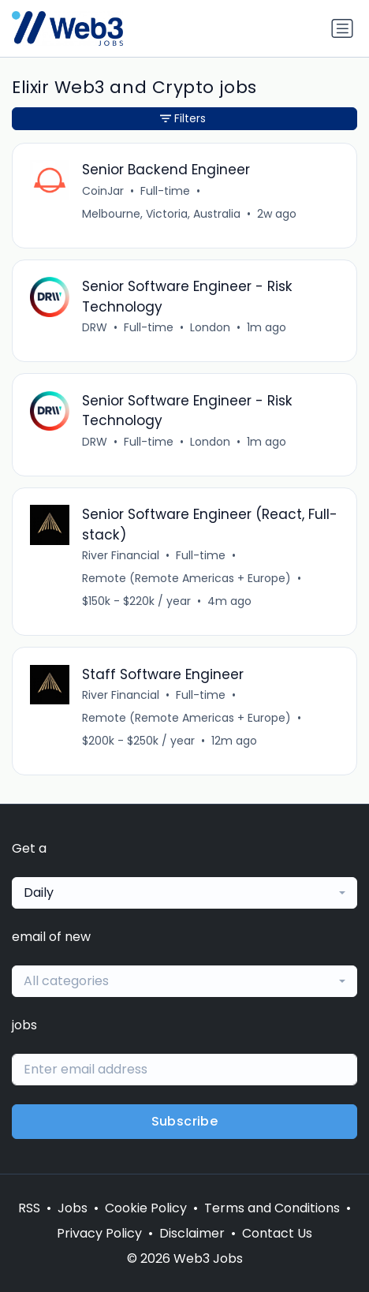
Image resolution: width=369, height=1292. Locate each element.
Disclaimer (192, 1233)
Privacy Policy (99, 1233)
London (210, 327)
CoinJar (103, 191)
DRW (94, 327)
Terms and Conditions (272, 1208)
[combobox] (184, 893)
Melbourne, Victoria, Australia (161, 214)
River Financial (120, 555)
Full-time (165, 191)
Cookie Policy (146, 1208)
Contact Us (277, 1233)
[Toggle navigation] (342, 28)
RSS (29, 1208)
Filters (183, 118)
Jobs (73, 1208)
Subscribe (184, 1121)
